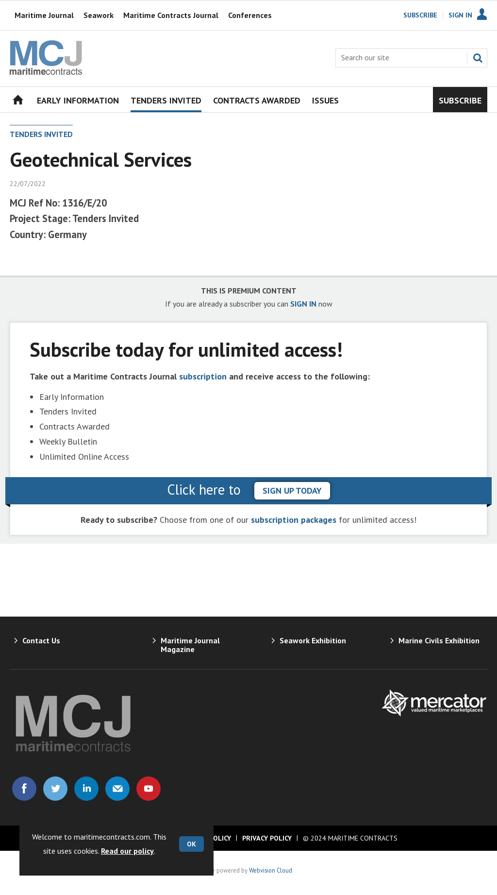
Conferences (250, 15)
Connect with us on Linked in (86, 788)
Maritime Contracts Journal (170, 15)
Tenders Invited (41, 134)
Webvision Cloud (270, 870)
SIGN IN (303, 304)
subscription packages (293, 519)
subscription (203, 376)
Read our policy (127, 851)
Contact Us (41, 640)
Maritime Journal (44, 15)
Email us (117, 788)
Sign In (460, 15)
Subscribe (420, 15)
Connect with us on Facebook (24, 788)
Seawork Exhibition (313, 640)
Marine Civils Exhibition (439, 640)
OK (191, 844)
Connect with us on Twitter (55, 788)
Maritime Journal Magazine (190, 645)
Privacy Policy (267, 838)
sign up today (292, 490)
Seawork (98, 15)
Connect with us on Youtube (148, 788)
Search (477, 58)
